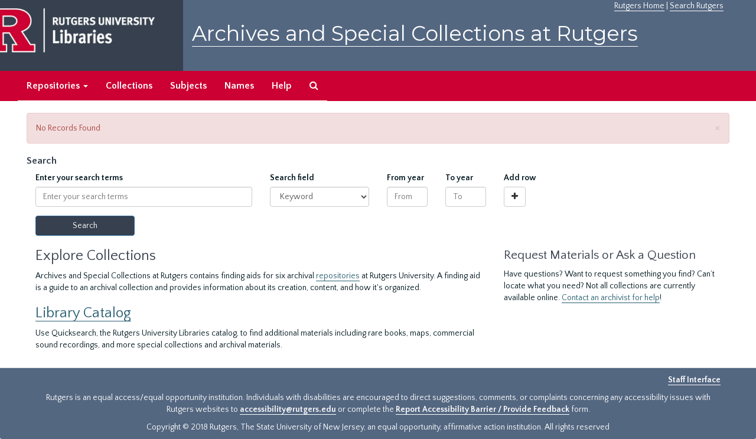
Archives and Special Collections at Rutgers (415, 33)
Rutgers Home (639, 6)
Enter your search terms (79, 178)
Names (239, 85)
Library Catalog (83, 313)
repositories (338, 276)
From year (405, 178)
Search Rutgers (697, 6)
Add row (520, 178)
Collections (129, 85)
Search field (292, 178)
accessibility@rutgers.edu (288, 409)
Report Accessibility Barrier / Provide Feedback (482, 409)
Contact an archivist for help (611, 298)
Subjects (188, 85)
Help (282, 85)
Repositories (57, 85)
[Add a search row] (515, 197)
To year (459, 178)
